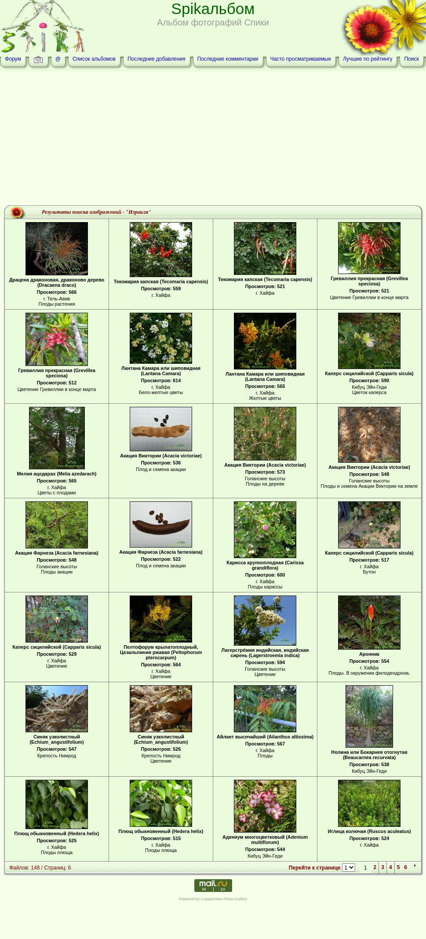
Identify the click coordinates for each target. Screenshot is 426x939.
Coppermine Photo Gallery (223, 899)
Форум (13, 59)
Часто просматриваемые (300, 59)
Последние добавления (156, 59)
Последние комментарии (228, 59)
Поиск (411, 59)
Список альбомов (94, 59)
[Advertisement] (213, 139)
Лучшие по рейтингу (367, 59)
